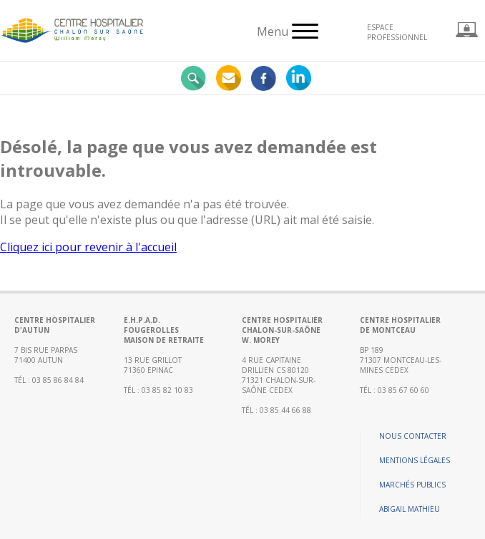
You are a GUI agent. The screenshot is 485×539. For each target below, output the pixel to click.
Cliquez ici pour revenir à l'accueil (88, 247)
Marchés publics (412, 485)
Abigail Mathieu (409, 509)
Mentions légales (414, 460)
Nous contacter (412, 436)
